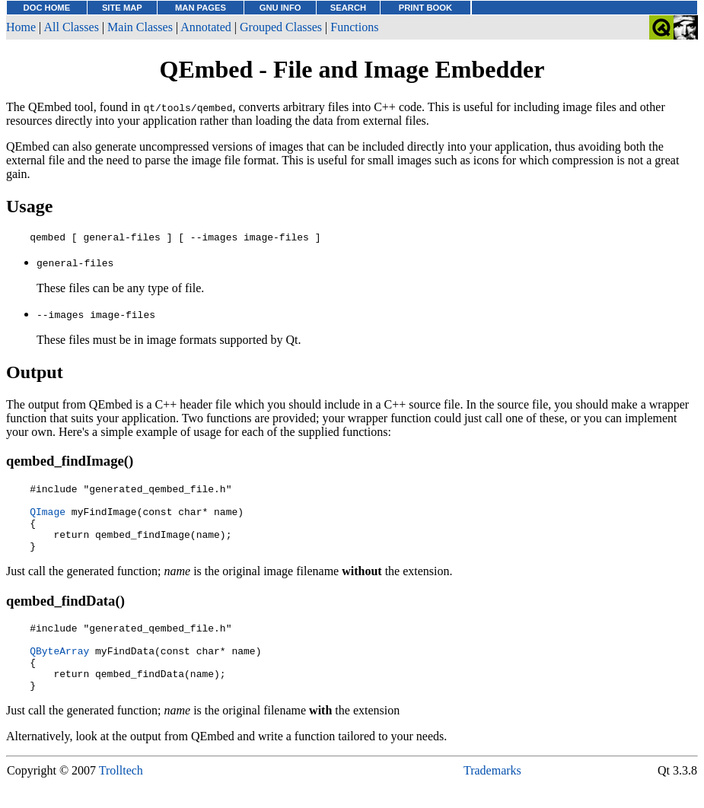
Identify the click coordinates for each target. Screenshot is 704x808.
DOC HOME (47, 7)
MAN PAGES (200, 7)
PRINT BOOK (425, 7)
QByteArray (59, 673)
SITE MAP (122, 7)
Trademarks (492, 800)
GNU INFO (280, 7)
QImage (47, 520)
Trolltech (121, 800)
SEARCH (348, 7)
